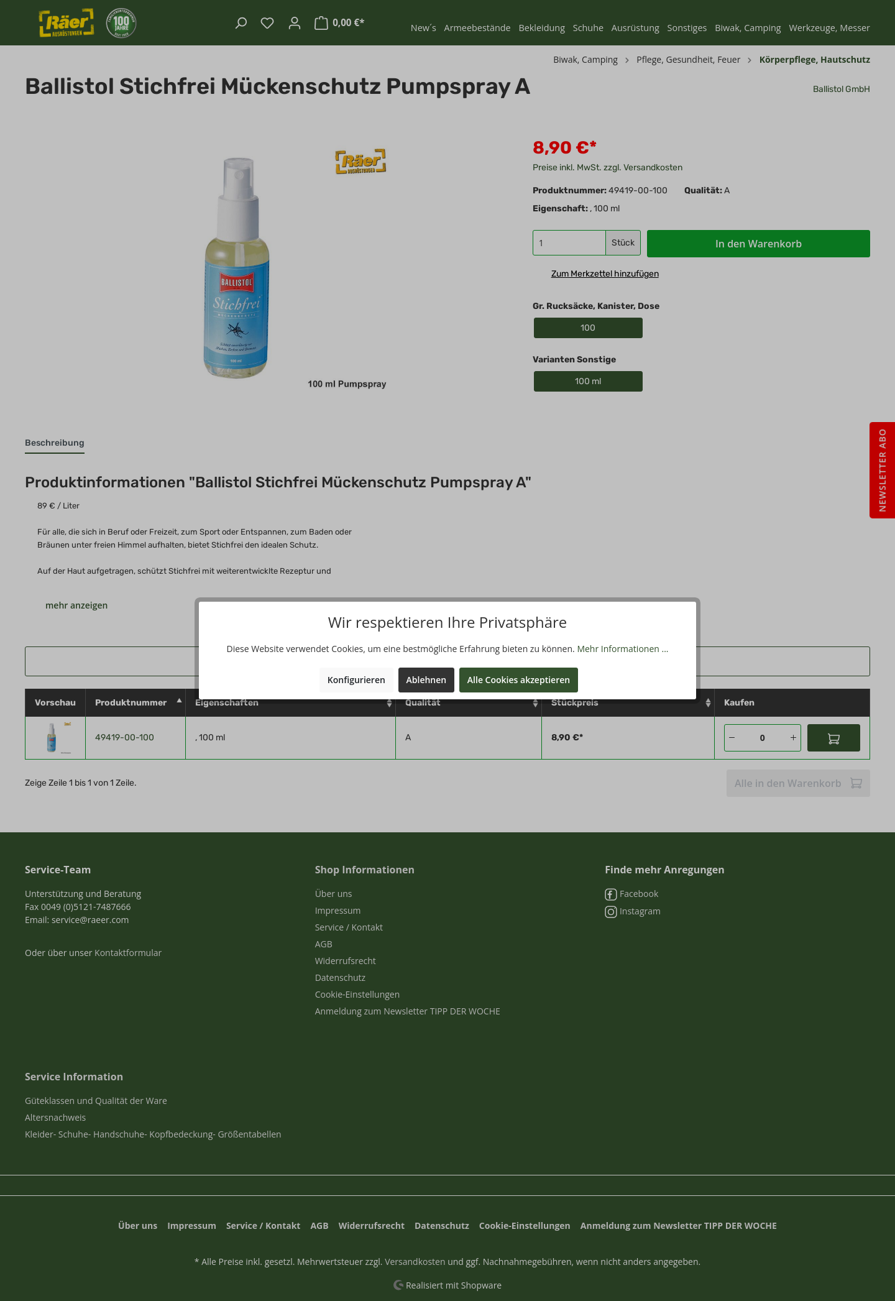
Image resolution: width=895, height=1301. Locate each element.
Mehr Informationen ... (622, 649)
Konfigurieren (356, 680)
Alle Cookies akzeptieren (518, 680)
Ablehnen (426, 680)
